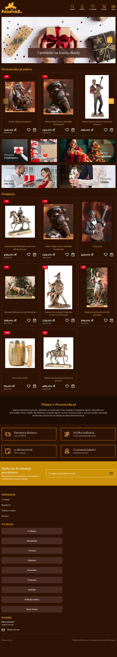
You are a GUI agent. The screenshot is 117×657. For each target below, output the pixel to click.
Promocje (32, 580)
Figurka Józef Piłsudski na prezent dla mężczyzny (20, 247)
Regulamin (6, 505)
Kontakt (5, 516)
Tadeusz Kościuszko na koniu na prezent (58, 379)
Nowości (32, 550)
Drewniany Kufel (20, 377)
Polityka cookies (9, 511)
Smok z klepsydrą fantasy (20, 121)
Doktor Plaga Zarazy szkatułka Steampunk (58, 122)
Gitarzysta (97, 246)
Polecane (32, 560)
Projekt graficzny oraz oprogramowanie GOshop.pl (93, 640)
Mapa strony (32, 609)
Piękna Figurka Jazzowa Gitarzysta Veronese (97, 122)
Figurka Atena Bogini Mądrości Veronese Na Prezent (58, 313)
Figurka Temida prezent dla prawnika (97, 313)
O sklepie (6, 500)
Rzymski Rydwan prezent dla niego (20, 312)
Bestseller (32, 570)
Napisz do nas (13, 630)
